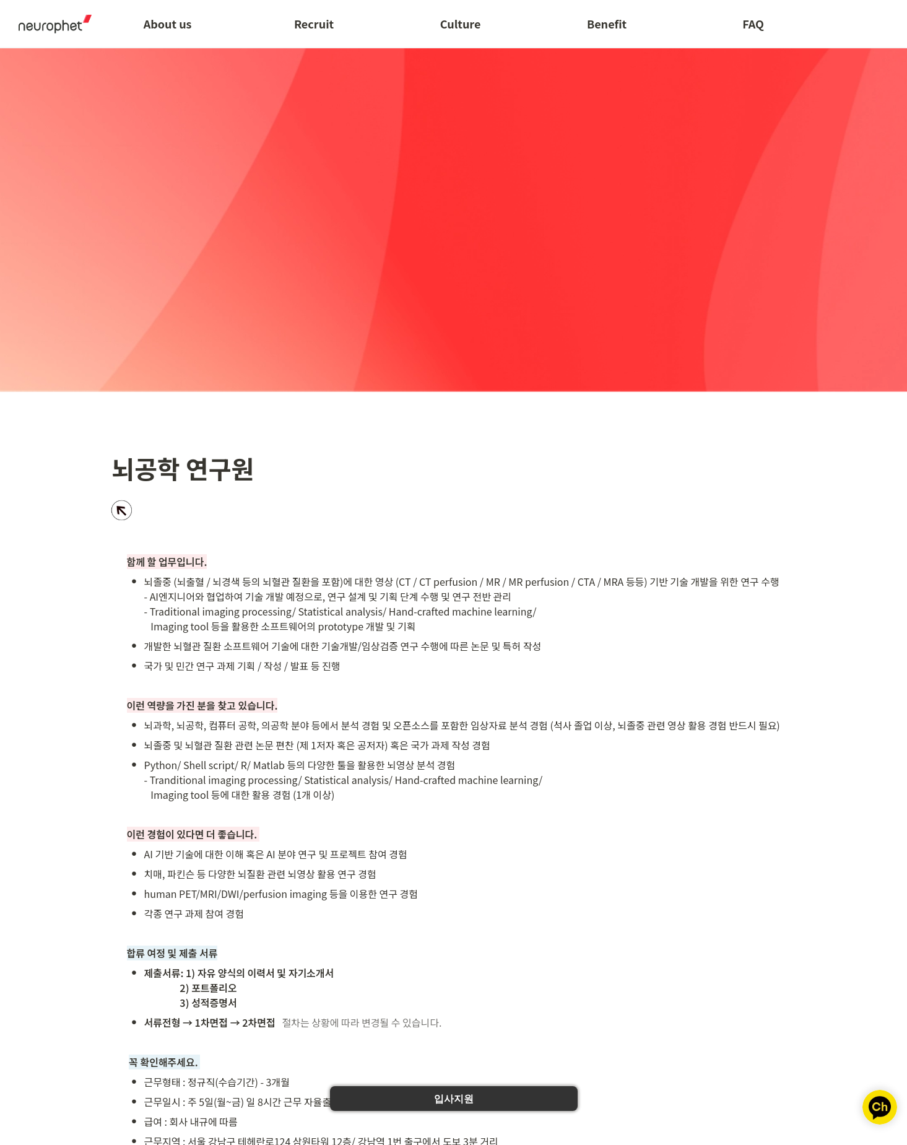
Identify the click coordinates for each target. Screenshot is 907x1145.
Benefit (607, 23)
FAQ (753, 23)
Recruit (314, 23)
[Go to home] (50, 23)
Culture (460, 23)
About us (168, 23)
